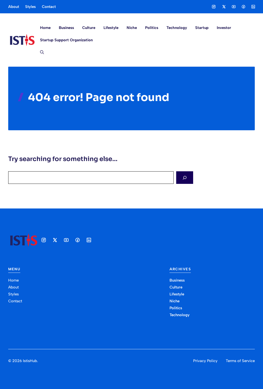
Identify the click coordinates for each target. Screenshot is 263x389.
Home (45, 27)
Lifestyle (111, 27)
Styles (30, 6)
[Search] (184, 177)
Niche (132, 27)
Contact (49, 6)
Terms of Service (240, 360)
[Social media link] (214, 7)
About (13, 6)
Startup (202, 27)
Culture (88, 27)
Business (66, 27)
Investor (224, 27)
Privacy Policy (205, 360)
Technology (176, 27)
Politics (151, 27)
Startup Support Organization (66, 40)
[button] (40, 52)
